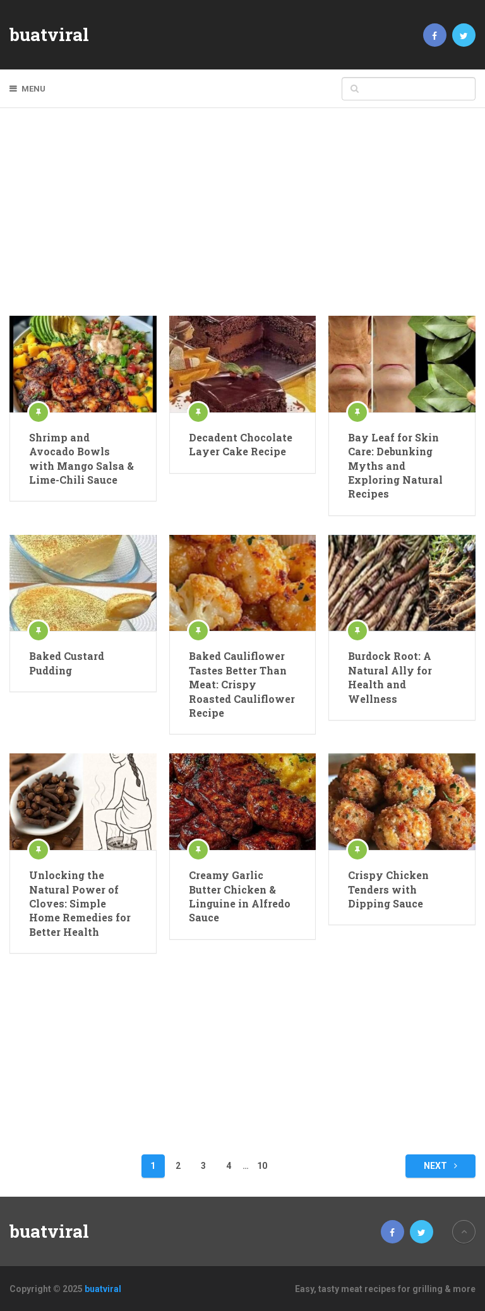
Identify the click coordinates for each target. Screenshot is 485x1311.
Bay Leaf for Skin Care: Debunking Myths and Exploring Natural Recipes (395, 466)
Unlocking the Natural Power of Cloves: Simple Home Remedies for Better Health (80, 903)
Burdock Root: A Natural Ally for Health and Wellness (390, 677)
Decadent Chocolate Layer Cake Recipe (240, 444)
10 (262, 1166)
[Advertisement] (243, 221)
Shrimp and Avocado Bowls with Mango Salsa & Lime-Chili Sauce (81, 458)
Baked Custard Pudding (66, 662)
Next (440, 1166)
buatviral (49, 35)
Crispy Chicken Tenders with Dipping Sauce (388, 889)
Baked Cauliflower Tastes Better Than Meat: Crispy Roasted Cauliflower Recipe (242, 684)
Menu (33, 88)
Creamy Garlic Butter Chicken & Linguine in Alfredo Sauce (239, 896)
